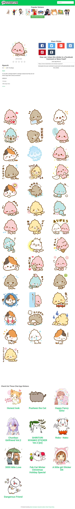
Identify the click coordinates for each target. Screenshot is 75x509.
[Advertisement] (37, 30)
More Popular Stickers (37, 16)
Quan (3, 70)
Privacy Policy (51, 507)
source (3, 86)
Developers (35, 507)
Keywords (40, 507)
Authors (44, 507)
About (31, 507)
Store (47, 507)
